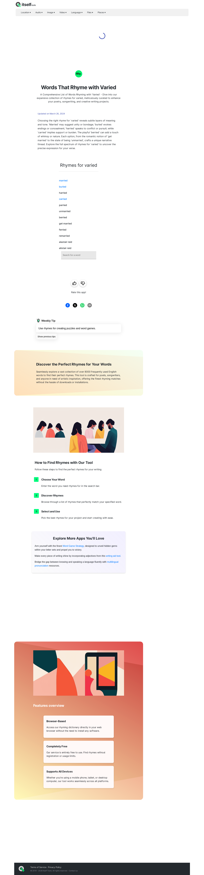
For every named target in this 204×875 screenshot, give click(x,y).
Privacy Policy (54, 867)
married (63, 180)
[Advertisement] (166, 105)
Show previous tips (47, 336)
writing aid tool (113, 556)
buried (62, 186)
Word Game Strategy (73, 546)
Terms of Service (38, 867)
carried (63, 198)
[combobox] (78, 255)
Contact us (73, 871)
